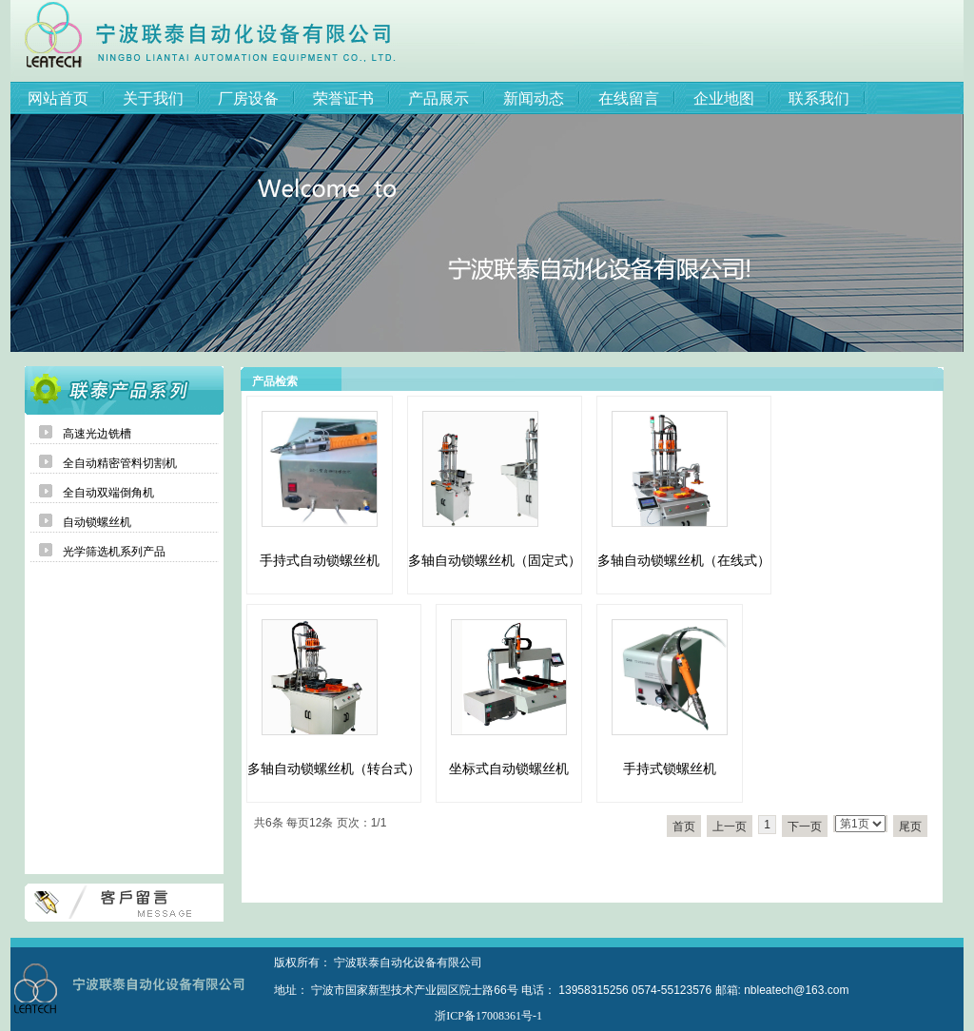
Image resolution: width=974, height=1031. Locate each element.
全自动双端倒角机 (108, 492)
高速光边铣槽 (97, 433)
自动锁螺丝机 (97, 522)
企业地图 (723, 98)
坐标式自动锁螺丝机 (509, 768)
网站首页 (58, 98)
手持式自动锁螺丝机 (320, 560)
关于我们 (153, 98)
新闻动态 (533, 98)
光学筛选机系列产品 (114, 551)
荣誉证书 (343, 98)
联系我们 (819, 98)
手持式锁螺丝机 (669, 768)
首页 (683, 826)
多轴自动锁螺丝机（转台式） (333, 768)
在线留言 (628, 98)
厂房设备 (248, 98)
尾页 (910, 826)
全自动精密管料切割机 (120, 463)
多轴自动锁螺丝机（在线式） (683, 560)
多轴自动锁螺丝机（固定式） (494, 560)
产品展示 (438, 98)
